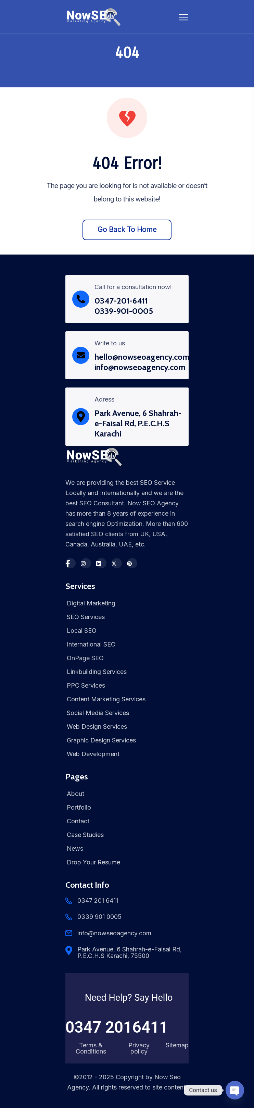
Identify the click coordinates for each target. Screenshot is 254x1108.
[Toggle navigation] (184, 17)
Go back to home (127, 229)
